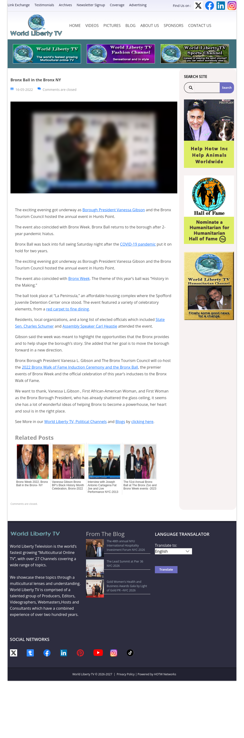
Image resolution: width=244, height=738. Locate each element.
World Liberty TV (83, 674)
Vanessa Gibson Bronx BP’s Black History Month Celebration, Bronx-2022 (68, 485)
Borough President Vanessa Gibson (113, 209)
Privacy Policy (126, 674)
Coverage (117, 5)
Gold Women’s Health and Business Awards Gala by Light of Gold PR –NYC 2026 (118, 562)
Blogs (120, 421)
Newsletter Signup (91, 5)
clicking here (142, 421)
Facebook (209, 5)
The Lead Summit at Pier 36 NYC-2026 (114, 553)
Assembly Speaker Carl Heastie (89, 326)
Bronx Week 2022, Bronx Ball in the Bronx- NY (32, 483)
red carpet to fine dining (67, 309)
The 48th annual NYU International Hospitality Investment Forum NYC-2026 (119, 543)
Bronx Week (79, 278)
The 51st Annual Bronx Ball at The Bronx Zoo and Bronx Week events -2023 (140, 485)
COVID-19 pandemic (138, 244)
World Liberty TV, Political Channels (75, 421)
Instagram (232, 5)
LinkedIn (220, 5)
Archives (65, 5)
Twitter (198, 5)
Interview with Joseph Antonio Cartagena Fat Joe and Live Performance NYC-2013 (103, 487)
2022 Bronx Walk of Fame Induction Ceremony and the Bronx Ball (80, 367)
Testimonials (44, 5)
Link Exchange (19, 5)
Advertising (138, 5)
